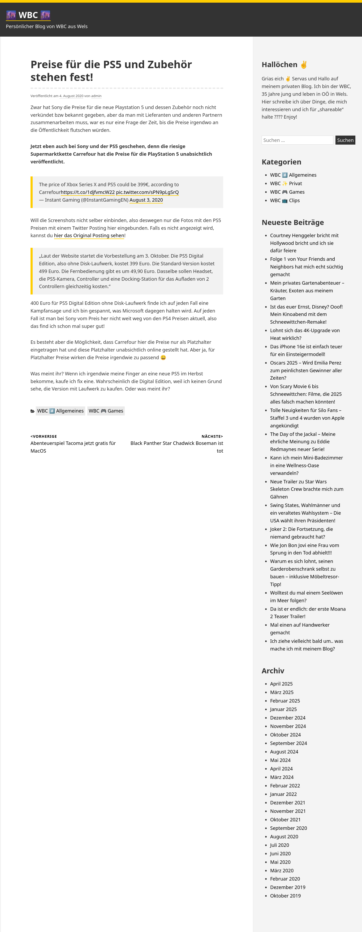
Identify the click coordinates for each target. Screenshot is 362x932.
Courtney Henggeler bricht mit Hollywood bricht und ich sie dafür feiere (304, 243)
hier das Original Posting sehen (89, 235)
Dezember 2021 (287, 802)
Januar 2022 (283, 794)
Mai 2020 (280, 862)
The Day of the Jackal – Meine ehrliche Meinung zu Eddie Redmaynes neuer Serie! (302, 442)
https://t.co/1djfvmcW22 (88, 192)
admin (96, 95)
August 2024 (284, 751)
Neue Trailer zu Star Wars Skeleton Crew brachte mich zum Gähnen (306, 489)
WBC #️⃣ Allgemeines (60, 411)
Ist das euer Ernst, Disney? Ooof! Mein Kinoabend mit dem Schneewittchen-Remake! (306, 314)
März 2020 (282, 870)
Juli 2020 (279, 845)
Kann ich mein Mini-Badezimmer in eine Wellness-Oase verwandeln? (306, 465)
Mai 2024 (280, 760)
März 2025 (282, 692)
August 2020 (284, 836)
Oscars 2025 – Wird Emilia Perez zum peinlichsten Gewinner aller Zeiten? (306, 370)
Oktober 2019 (285, 895)
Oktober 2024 (285, 734)
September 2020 (288, 828)
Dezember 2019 (287, 887)
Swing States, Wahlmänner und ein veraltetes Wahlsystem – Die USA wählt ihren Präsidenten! (305, 513)
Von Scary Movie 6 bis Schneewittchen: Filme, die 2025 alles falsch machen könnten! (306, 394)
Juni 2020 (280, 853)
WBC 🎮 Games (106, 411)
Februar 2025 (285, 700)
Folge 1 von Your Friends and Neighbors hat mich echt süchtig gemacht (306, 267)
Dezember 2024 (287, 717)
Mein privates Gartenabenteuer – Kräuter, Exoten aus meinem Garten (307, 290)
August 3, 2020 (146, 200)
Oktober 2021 (285, 819)
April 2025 (281, 683)
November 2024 (288, 726)
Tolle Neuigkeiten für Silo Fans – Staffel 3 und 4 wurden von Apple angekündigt (307, 418)
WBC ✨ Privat (286, 183)
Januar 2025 (283, 709)
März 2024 (282, 777)
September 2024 (288, 743)
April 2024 (281, 768)
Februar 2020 (285, 878)
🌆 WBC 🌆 (28, 14)
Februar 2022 (285, 785)
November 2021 (288, 811)
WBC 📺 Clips (285, 200)
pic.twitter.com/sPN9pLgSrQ (147, 192)
